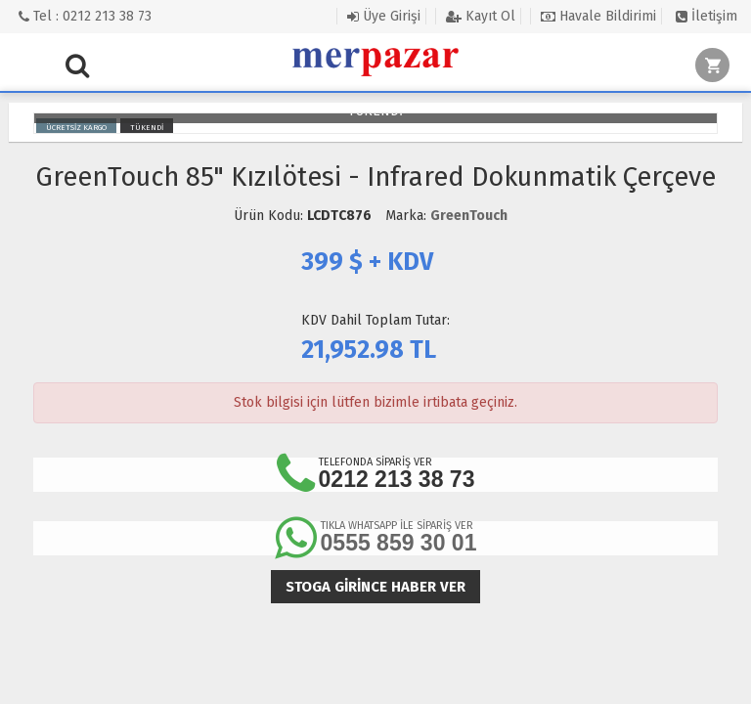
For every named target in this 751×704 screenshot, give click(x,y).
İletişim (706, 16)
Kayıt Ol (480, 16)
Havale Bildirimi (598, 16)
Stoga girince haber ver (375, 586)
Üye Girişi (383, 16)
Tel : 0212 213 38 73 (85, 16)
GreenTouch (469, 215)
